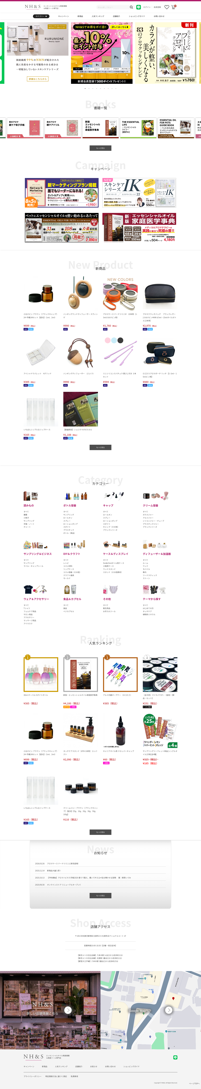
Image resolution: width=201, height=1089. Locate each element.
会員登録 (157, 7)
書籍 (25, 514)
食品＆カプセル (72, 599)
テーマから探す (152, 599)
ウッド (145, 566)
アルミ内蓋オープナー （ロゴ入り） (117, 695)
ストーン (146, 578)
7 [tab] (108, 88)
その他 (107, 599)
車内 (144, 572)
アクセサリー (29, 617)
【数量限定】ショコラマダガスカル (77, 429)
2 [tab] (89, 88)
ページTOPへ (194, 1083)
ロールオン (67, 517)
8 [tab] (112, 88)
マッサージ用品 (30, 620)
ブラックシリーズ (110, 530)
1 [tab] (85, 88)
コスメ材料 (67, 566)
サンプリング (29, 521)
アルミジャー (148, 517)
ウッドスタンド (109, 569)
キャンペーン (63, 16)
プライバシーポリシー (33, 1076)
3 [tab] (93, 88)
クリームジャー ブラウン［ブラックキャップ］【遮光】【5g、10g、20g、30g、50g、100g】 (80, 811)
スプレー (67, 521)
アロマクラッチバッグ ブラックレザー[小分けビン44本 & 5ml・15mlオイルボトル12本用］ (159, 317)
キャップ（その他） (111, 527)
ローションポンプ (70, 524)
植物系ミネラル (149, 614)
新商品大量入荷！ (54, 870)
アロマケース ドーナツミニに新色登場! (62, 863)
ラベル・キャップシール (33, 566)
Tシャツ (27, 608)
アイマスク (28, 623)
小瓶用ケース (108, 566)
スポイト (67, 527)
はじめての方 (148, 608)
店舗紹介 (116, 16)
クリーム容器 (150, 505)
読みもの (29, 505)
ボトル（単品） (69, 533)
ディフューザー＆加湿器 (157, 554)
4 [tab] (96, 88)
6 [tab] (104, 88)
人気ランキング (98, 16)
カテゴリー (41, 16)
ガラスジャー (148, 514)
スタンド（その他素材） (113, 572)
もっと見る (100, 148)
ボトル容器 (69, 505)
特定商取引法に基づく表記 (56, 1076)
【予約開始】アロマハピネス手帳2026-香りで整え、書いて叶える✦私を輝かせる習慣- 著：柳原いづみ (89, 877)
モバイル (146, 569)
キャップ (108, 505)
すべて (26, 511)
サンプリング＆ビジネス (38, 554)
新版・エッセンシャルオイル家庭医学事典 (80, 695)
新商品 (80, 16)
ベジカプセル (68, 611)
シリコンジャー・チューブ (153, 521)
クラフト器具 (68, 575)
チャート (27, 527)
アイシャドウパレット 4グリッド (37, 373)
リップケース (68, 569)
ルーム (145, 563)
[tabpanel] (102, 53)
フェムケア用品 (30, 611)
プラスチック (68, 530)
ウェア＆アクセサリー (36, 599)
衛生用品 (106, 608)
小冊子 (26, 517)
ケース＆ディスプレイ (115, 554)
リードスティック (150, 575)
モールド (67, 578)
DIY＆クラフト (71, 554)
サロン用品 (28, 614)
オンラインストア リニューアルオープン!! (64, 884)
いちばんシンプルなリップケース (37, 429)
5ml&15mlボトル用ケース (113, 563)
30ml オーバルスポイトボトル (36, 695)
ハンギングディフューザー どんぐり (78, 373)
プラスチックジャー (151, 524)
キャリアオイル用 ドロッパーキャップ (118, 751)
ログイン (147, 7)
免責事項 (74, 1076)
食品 (65, 608)
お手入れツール (109, 611)
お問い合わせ (159, 16)
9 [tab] (116, 88)
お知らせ (93, 1066)
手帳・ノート (29, 524)
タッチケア (147, 611)
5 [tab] (100, 88)
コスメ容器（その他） (72, 572)
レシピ (66, 563)
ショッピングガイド (137, 16)
